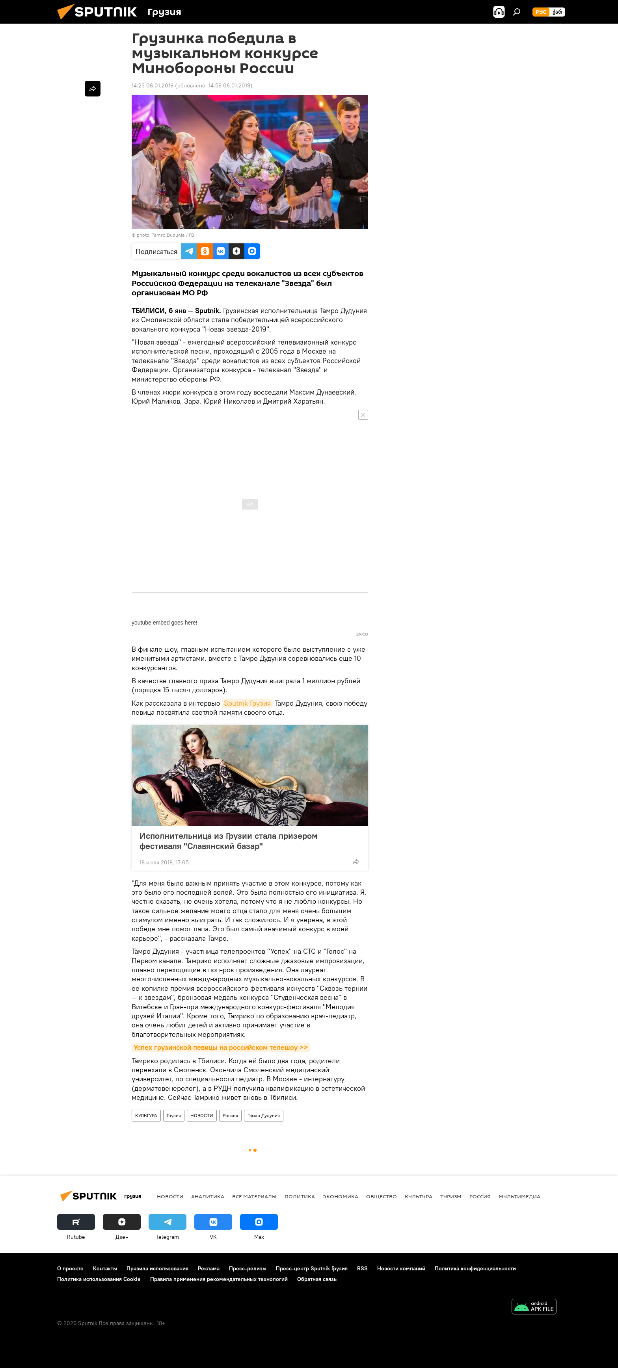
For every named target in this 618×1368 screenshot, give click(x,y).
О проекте (70, 1266)
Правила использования (157, 1266)
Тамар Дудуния (264, 1114)
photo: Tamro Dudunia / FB (165, 235)
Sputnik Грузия (247, 701)
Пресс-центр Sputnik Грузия (312, 1266)
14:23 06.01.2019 (152, 85)
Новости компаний (401, 1266)
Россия (230, 1114)
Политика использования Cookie (99, 1277)
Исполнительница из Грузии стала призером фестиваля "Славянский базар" (229, 839)
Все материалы (254, 1194)
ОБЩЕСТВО (381, 1194)
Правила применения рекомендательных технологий (219, 1277)
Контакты (105, 1266)
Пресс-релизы (247, 1266)
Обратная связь (317, 1277)
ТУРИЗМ (451, 1194)
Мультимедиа (519, 1194)
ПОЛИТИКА (300, 1194)
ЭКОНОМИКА (340, 1194)
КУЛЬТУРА (146, 1114)
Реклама (209, 1266)
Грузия (174, 1114)
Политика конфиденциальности (475, 1266)
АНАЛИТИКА (207, 1194)
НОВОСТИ (201, 1114)
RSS (362, 1266)
